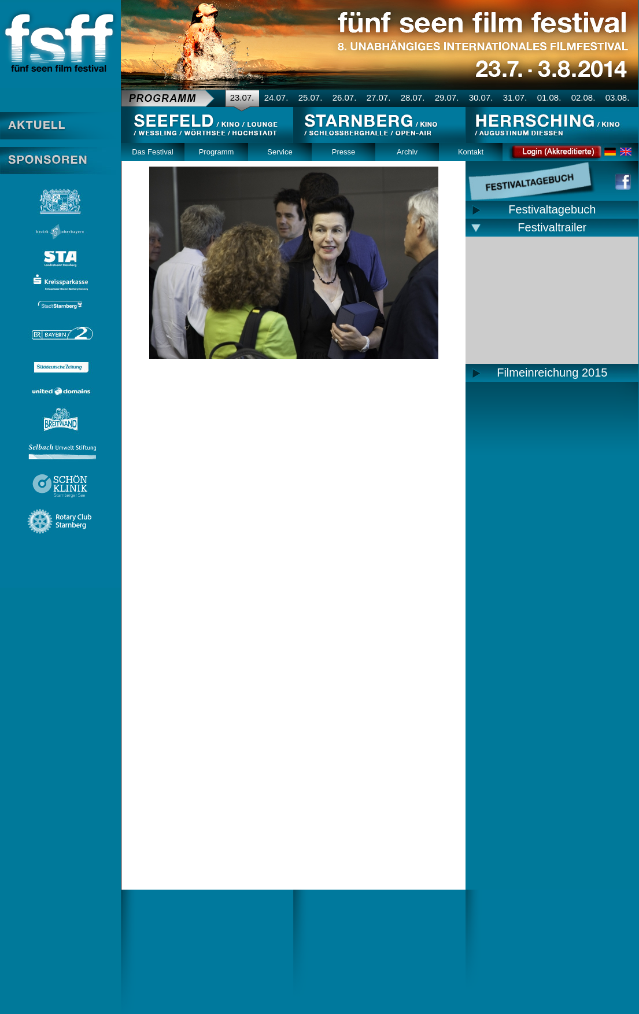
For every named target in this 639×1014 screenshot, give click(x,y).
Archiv (407, 152)
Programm (216, 152)
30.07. (481, 97)
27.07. (379, 97)
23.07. (242, 97)
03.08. (617, 97)
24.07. (276, 97)
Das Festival (152, 152)
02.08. (583, 97)
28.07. (413, 97)
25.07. (310, 97)
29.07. (447, 97)
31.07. (515, 97)
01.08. (549, 97)
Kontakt (470, 152)
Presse (343, 152)
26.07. (345, 97)
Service (279, 152)
